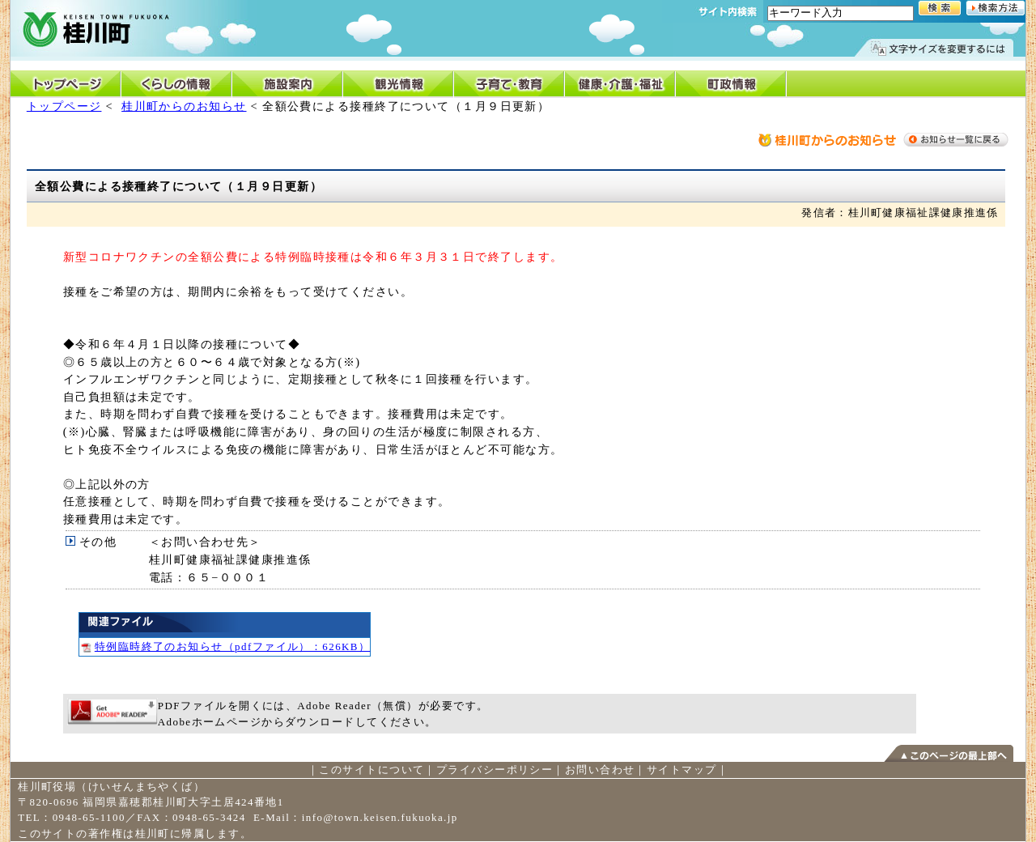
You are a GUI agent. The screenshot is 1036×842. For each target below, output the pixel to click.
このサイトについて (371, 769)
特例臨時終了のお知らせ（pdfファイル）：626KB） (225, 646)
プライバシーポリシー (494, 769)
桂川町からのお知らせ (183, 106)
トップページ (64, 106)
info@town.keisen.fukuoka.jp (380, 817)
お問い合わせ (600, 769)
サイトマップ (682, 769)
